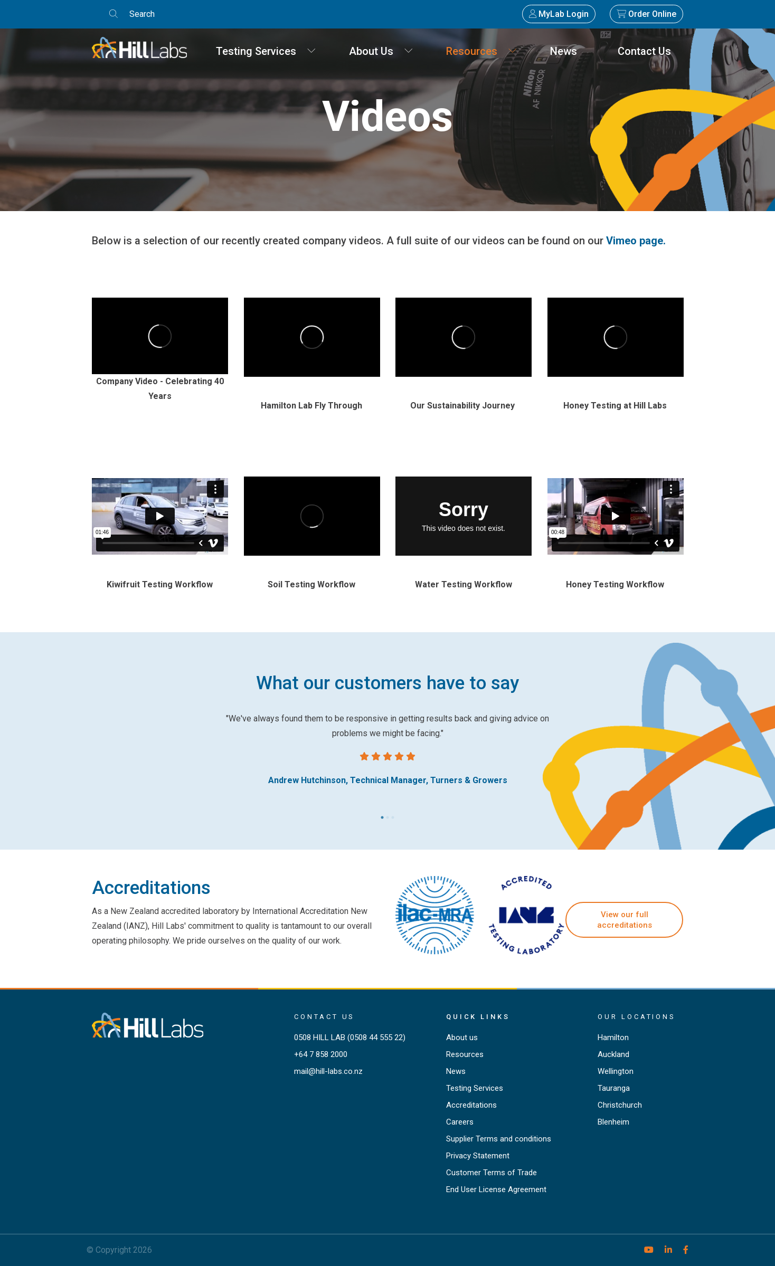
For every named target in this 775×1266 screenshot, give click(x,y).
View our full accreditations (624, 920)
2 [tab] (387, 814)
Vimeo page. (636, 240)
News (567, 51)
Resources (481, 51)
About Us (381, 51)
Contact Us (648, 51)
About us (462, 1037)
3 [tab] (392, 814)
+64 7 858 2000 (320, 1054)
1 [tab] (382, 814)
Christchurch (620, 1105)
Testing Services (266, 51)
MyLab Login (559, 14)
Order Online (646, 14)
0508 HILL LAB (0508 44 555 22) (349, 1037)
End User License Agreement (496, 1189)
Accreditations (471, 1105)
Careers (460, 1122)
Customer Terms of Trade (491, 1172)
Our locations (637, 1017)
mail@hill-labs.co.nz (328, 1071)
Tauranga (614, 1088)
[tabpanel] (387, 749)
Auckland (613, 1054)
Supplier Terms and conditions (498, 1139)
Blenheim (613, 1122)
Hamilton (613, 1037)
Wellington (616, 1071)
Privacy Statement (477, 1155)
